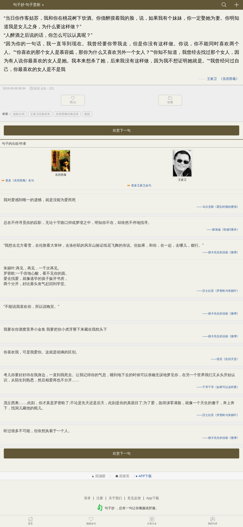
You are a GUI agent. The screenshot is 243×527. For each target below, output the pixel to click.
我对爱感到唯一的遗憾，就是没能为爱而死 (40, 200)
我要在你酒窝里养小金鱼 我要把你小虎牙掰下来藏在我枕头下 (55, 329)
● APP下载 (144, 476)
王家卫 (212, 79)
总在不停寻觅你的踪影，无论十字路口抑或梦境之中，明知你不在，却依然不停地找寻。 (78, 223)
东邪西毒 (229, 79)
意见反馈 (134, 498)
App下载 (152, 498)
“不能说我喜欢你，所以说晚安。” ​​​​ (32, 307)
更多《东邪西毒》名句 (19, 180)
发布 (236, 4)
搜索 (224, 4)
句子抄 (5, 4)
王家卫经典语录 (40, 114)
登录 (87, 498)
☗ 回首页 (122, 476)
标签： (6, 114)
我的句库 (212, 520)
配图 (37, 88)
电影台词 (18, 114)
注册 (99, 498)
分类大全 (152, 520)
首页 (30, 520)
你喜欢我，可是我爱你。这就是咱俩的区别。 (41, 352)
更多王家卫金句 (141, 185)
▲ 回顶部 (98, 476)
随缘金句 (91, 520)
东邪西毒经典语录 (67, 114)
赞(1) (73, 102)
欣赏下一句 (122, 130)
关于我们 (115, 498)
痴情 (87, 114)
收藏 (170, 102)
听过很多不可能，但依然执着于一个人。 (38, 431)
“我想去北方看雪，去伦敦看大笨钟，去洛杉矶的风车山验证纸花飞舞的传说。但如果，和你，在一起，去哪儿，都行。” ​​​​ (104, 245)
